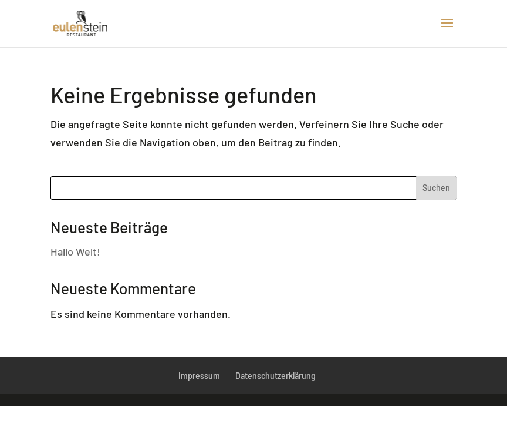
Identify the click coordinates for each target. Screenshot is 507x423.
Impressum (199, 376)
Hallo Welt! (75, 251)
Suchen (436, 188)
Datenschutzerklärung (275, 376)
